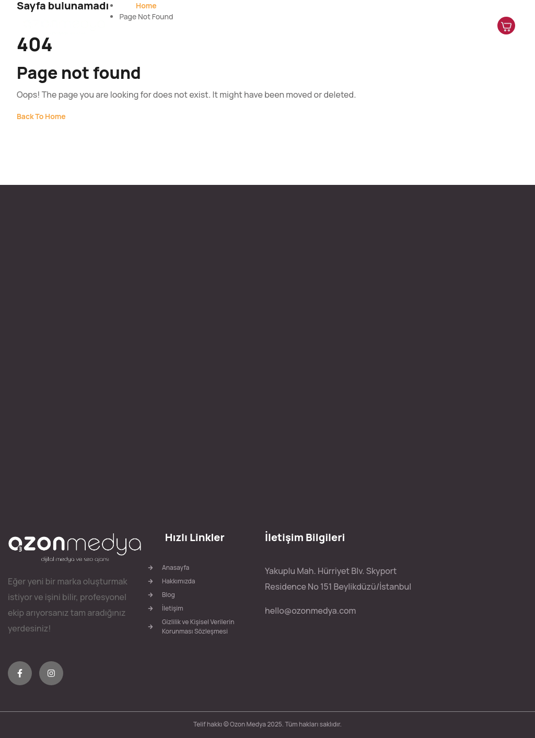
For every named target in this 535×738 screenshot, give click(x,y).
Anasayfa (257, 25)
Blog (411, 25)
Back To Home (41, 116)
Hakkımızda (307, 25)
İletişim (442, 25)
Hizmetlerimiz (366, 25)
